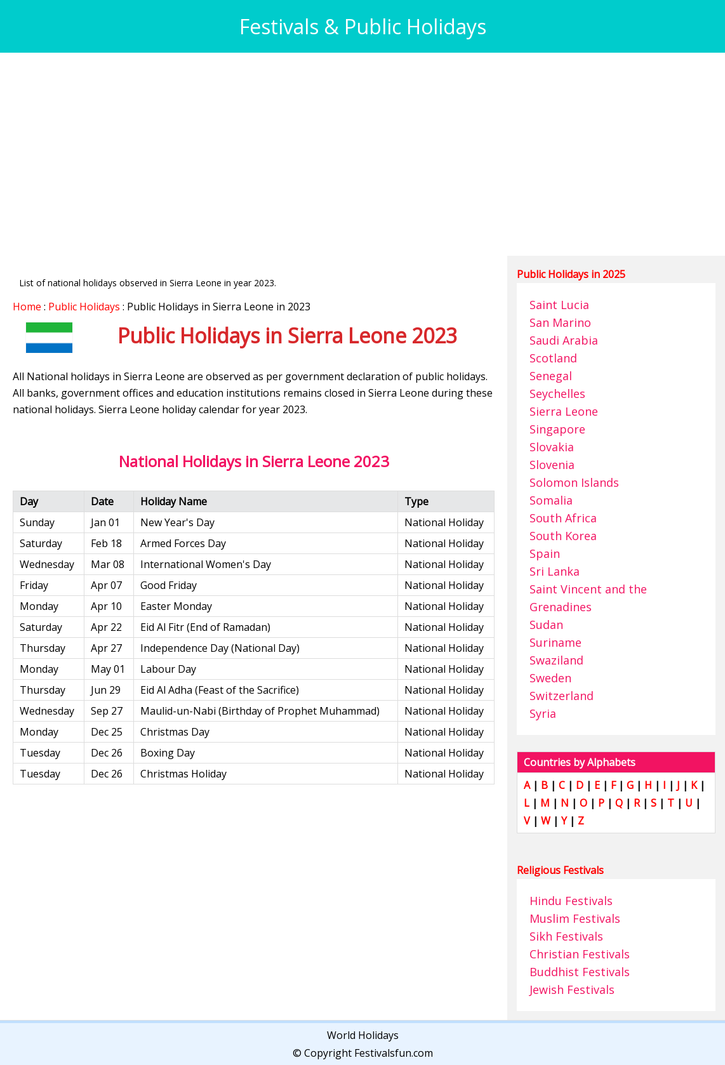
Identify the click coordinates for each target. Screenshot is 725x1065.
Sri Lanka (554, 571)
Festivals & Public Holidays (362, 26)
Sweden (550, 677)
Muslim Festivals (574, 918)
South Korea (563, 535)
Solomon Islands (574, 482)
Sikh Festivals (566, 936)
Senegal (550, 375)
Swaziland (556, 660)
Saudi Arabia (563, 340)
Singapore (557, 429)
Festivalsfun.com (393, 1053)
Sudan (546, 624)
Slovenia (552, 464)
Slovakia (551, 446)
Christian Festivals (579, 954)
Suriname (555, 642)
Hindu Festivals (571, 900)
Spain (544, 553)
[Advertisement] (362, 154)
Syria (542, 713)
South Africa (563, 518)
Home (27, 307)
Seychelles (557, 393)
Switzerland (561, 695)
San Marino (560, 322)
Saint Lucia (559, 304)
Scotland (553, 358)
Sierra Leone (563, 411)
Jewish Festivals (572, 989)
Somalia (551, 500)
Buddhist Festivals (579, 971)
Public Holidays (84, 307)
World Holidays (363, 1035)
